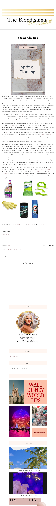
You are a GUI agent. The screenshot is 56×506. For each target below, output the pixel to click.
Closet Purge (5, 234)
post (7, 132)
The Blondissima (14, 356)
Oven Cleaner (41, 224)
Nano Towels (27, 176)
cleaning (9, 249)
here (43, 134)
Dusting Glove (17, 224)
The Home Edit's (13, 139)
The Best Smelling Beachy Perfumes (28, 470)
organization (17, 249)
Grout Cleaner (36, 171)
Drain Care (31, 224)
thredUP (22, 114)
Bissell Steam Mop (46, 169)
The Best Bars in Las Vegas (29, 495)
